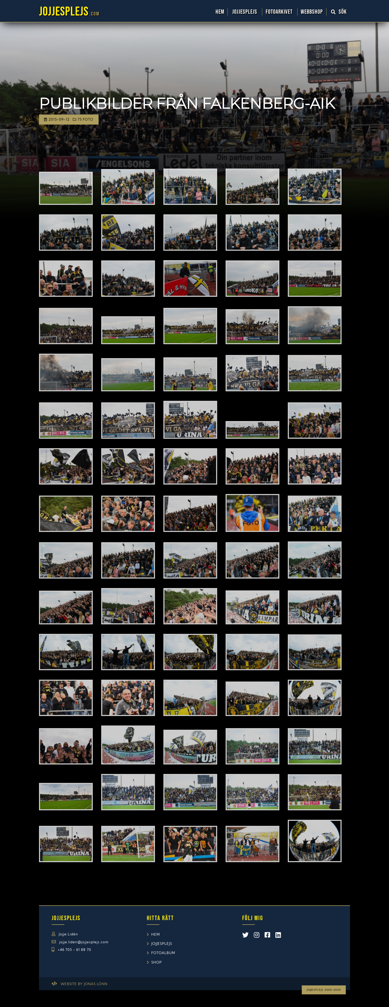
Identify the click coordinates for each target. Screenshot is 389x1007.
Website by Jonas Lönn (84, 984)
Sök (339, 12)
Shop (156, 962)
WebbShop (312, 12)
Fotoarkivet (280, 12)
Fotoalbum (163, 953)
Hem (220, 12)
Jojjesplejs (245, 12)
